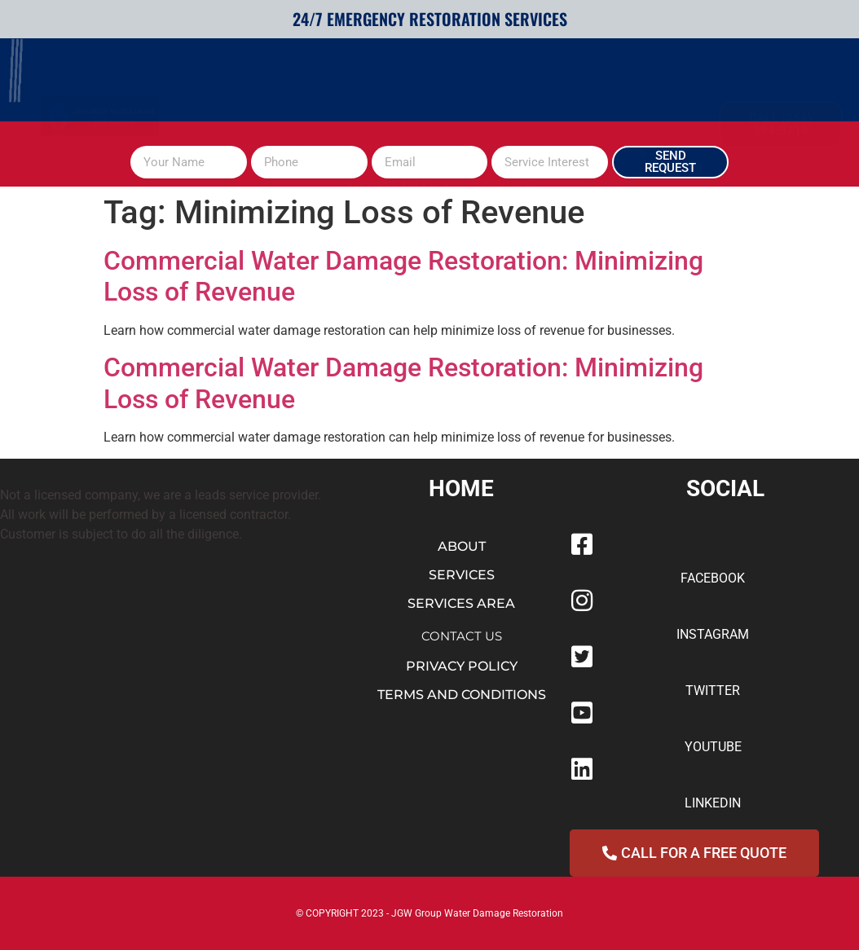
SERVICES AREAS (399, 121)
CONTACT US (461, 636)
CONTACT (507, 121)
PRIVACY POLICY (462, 666)
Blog (634, 84)
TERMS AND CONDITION (457, 694)
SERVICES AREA (461, 603)
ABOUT (311, 84)
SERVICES (395, 84)
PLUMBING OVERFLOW (525, 84)
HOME (246, 84)
